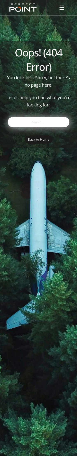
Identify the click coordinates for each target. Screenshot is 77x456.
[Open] (62, 7)
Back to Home (38, 139)
